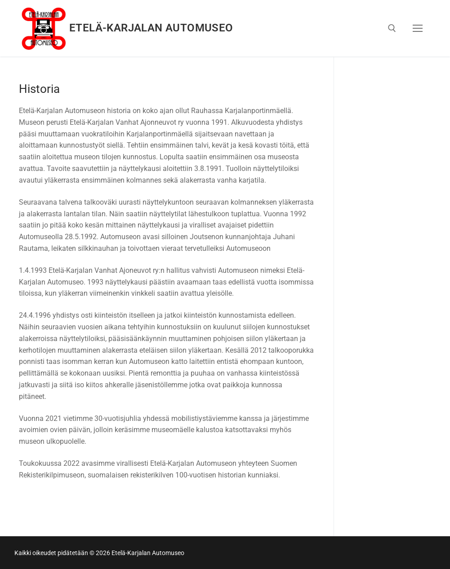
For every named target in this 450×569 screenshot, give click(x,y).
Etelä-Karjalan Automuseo (151, 28)
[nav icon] (417, 28)
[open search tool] (392, 28)
